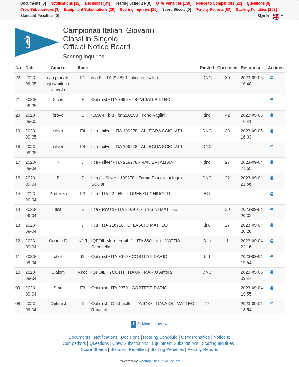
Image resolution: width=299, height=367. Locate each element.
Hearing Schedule (160, 337)
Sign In (263, 16)
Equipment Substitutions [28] (89, 9)
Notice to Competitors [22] (219, 3)
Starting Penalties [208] (256, 9)
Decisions (130, 337)
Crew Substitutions (130, 343)
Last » (161, 324)
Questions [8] (258, 3)
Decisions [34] (97, 3)
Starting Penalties (167, 349)
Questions (99, 343)
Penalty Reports (203, 349)
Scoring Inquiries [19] (138, 9)
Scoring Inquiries (218, 343)
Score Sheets (94, 349)
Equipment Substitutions (175, 343)
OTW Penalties (195, 337)
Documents (80, 337)
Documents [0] (33, 3)
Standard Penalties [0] (39, 16)
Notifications (105, 337)
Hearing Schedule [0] (133, 3)
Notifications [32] (65, 3)
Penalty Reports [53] (213, 9)
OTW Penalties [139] (173, 3)
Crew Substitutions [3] (39, 9)
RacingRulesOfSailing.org (159, 361)
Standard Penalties (128, 349)
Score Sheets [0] (176, 9)
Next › (147, 324)
